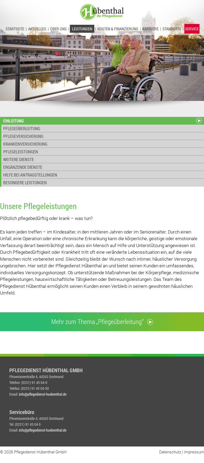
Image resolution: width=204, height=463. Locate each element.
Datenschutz (170, 451)
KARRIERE (150, 28)
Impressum (194, 451)
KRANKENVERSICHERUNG (25, 144)
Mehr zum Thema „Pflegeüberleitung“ (102, 321)
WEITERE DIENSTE (18, 159)
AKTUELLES (37, 28)
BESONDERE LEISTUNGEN (25, 182)
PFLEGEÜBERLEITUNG (21, 128)
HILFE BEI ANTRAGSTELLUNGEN (30, 175)
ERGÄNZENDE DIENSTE (22, 167)
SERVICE (192, 28)
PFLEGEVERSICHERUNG (23, 136)
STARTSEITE (15, 28)
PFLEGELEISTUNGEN (20, 151)
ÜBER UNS (58, 28)
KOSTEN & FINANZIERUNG (117, 28)
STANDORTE (172, 28)
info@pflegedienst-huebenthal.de (42, 394)
